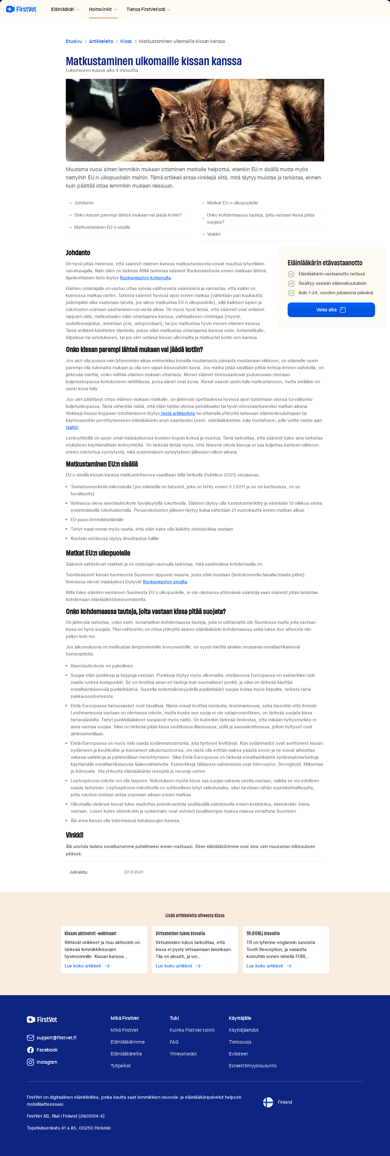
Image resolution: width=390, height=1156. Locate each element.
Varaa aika (331, 309)
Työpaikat (121, 1065)
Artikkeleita (101, 41)
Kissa (126, 41)
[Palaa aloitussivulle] (21, 9)
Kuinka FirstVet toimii (192, 1030)
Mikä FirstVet (124, 1030)
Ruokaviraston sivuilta (165, 582)
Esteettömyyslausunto (253, 1065)
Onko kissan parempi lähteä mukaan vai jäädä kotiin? (125, 215)
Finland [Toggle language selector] (277, 1102)
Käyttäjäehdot (244, 1030)
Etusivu (74, 41)
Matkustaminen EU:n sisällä (99, 227)
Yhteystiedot (183, 1054)
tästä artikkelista (177, 413)
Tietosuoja (240, 1042)
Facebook (47, 1050)
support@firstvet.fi (56, 1037)
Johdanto (81, 203)
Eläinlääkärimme (128, 1042)
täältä (71, 427)
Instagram (47, 1062)
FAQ (174, 1042)
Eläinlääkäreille (126, 1054)
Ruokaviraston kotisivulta (145, 278)
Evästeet (238, 1054)
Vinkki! (211, 234)
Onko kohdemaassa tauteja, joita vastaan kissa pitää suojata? (257, 218)
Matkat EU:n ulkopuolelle (229, 203)
